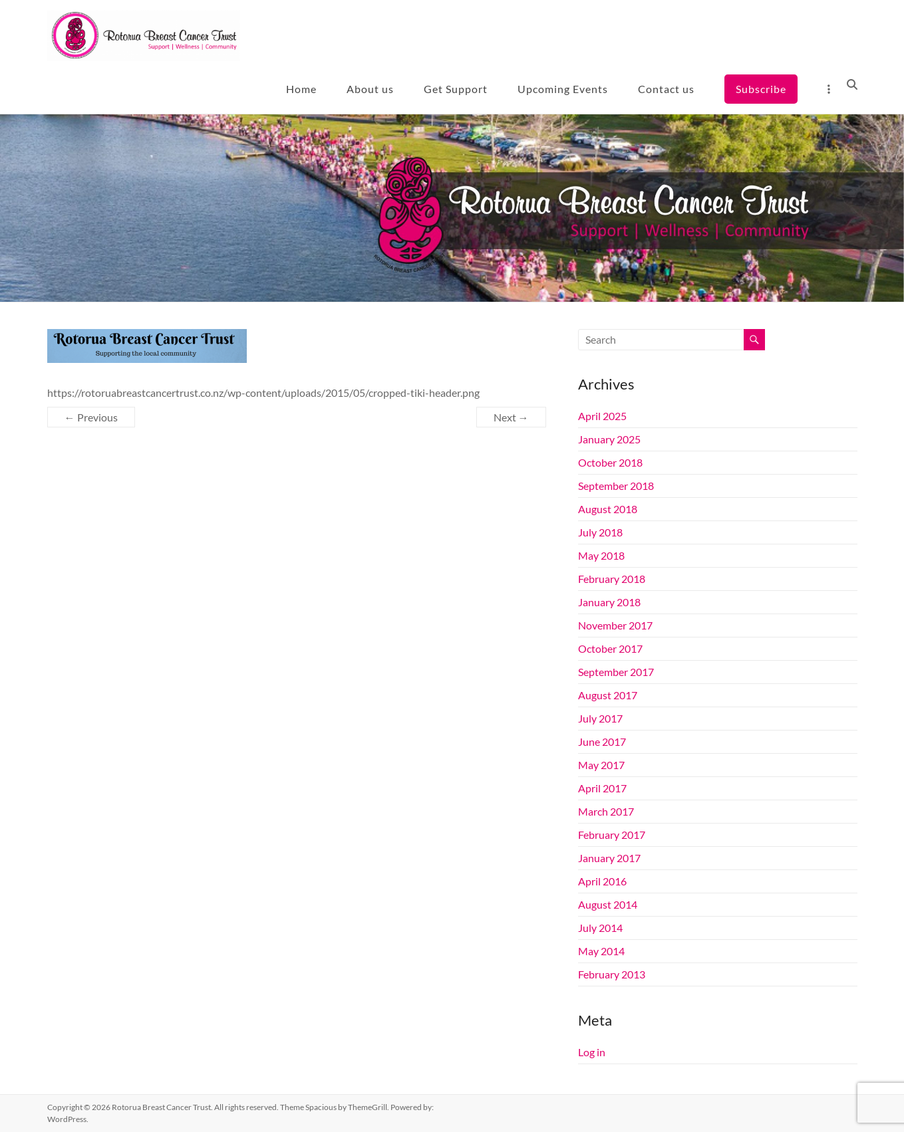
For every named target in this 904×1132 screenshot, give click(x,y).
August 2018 (607, 509)
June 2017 (602, 741)
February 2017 (611, 834)
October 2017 (610, 648)
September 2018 (616, 485)
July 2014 (600, 927)
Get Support (456, 88)
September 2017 (616, 671)
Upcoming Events (563, 88)
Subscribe (761, 88)
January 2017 (609, 857)
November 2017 (615, 625)
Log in (591, 1052)
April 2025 (602, 415)
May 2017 (601, 764)
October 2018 (610, 462)
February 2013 (611, 974)
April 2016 (602, 881)
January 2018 (609, 602)
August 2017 (607, 695)
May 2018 (601, 555)
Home (301, 88)
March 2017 (606, 811)
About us (370, 88)
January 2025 (609, 439)
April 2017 (602, 788)
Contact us (666, 88)
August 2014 (607, 904)
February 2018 (611, 578)
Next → (511, 417)
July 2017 (600, 718)
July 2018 (600, 532)
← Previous (91, 417)
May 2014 (601, 951)
